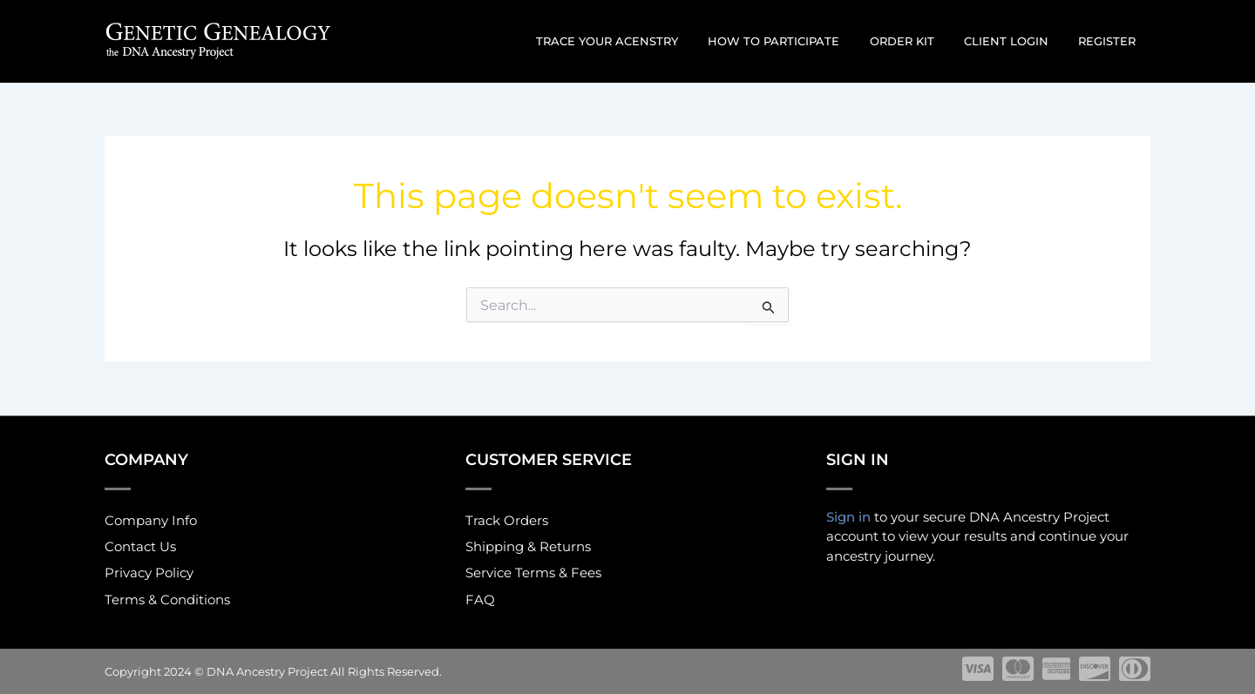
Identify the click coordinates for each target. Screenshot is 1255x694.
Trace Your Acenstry (639, 41)
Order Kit (919, 41)
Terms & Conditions (167, 600)
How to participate (799, 41)
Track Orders (506, 519)
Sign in (848, 515)
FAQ (480, 600)
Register (1110, 41)
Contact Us (140, 546)
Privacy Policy (149, 573)
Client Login (1016, 41)
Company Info (151, 519)
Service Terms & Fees (533, 573)
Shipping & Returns (528, 546)
